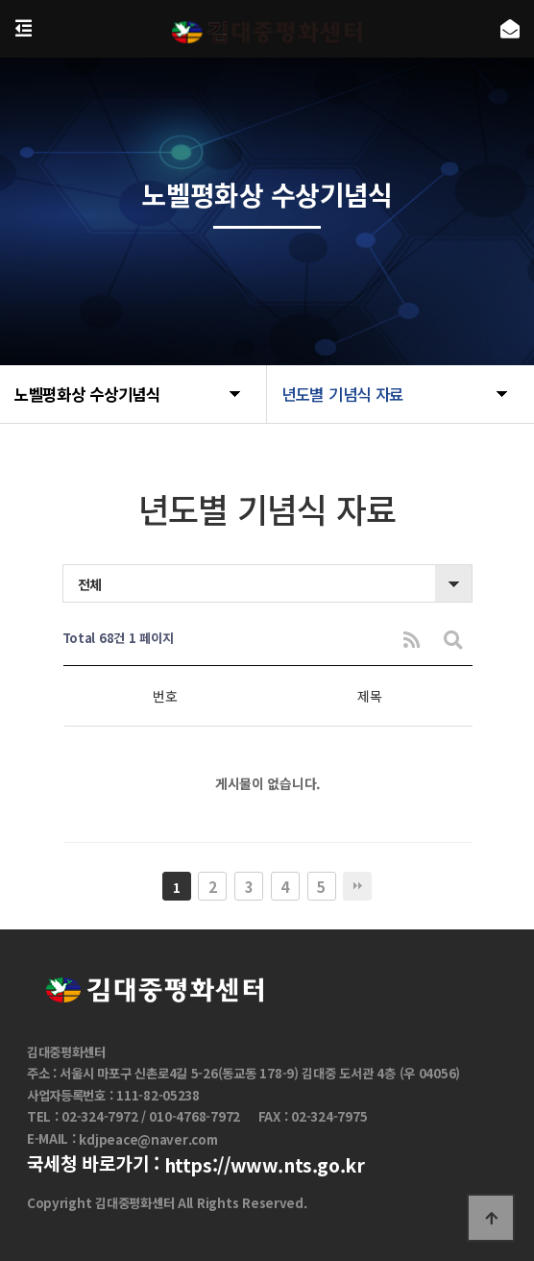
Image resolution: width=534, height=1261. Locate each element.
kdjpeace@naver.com (148, 1139)
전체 (90, 584)
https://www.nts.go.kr (264, 1164)
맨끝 (357, 886)
